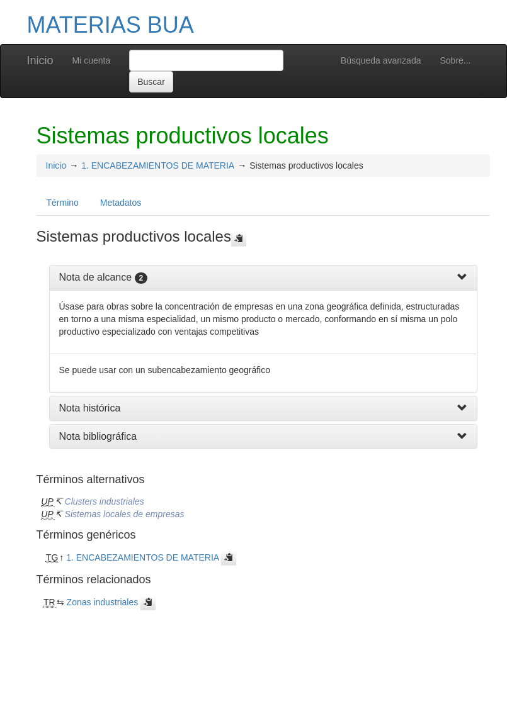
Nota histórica (90, 408)
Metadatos (120, 203)
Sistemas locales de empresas (125, 514)
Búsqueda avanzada (381, 60)
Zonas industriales (103, 602)
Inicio (40, 60)
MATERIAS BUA (110, 25)
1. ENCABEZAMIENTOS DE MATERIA (157, 165)
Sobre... (455, 60)
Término (63, 203)
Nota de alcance (95, 277)
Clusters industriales (104, 501)
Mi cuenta (91, 60)
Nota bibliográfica (98, 436)
